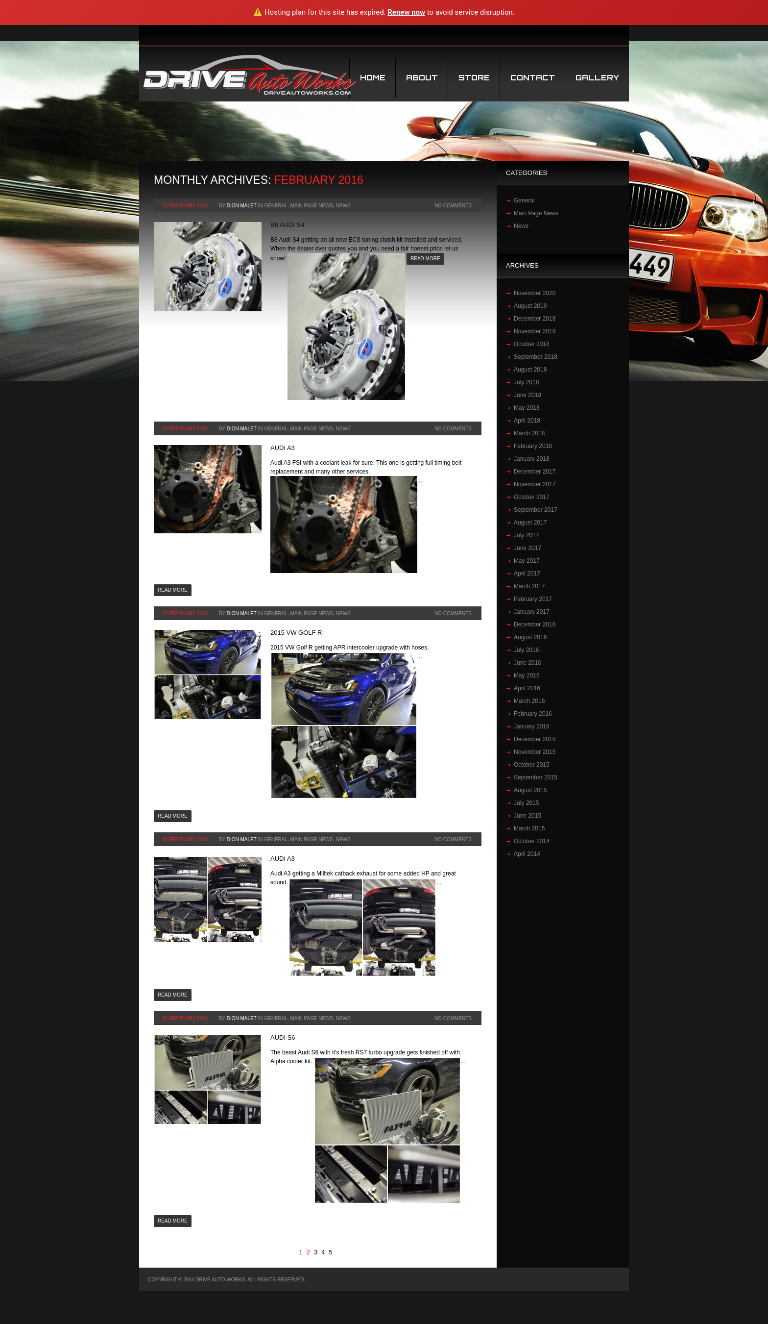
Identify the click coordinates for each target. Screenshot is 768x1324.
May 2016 (527, 675)
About (422, 77)
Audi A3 (282, 447)
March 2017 (529, 586)
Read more (425, 258)
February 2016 (533, 713)
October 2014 (532, 841)
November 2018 (534, 331)
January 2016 (532, 726)
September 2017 (535, 509)
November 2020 (534, 293)
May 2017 (527, 560)
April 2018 (527, 420)
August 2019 (530, 305)
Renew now (406, 12)
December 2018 (534, 318)
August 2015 (530, 790)
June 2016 (527, 662)
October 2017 (532, 497)
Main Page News (312, 205)
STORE (474, 77)
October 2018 (532, 344)
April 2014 (527, 853)
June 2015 (527, 815)
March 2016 (529, 701)
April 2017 (527, 573)
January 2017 (532, 611)
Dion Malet (242, 205)
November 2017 (534, 484)
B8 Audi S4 (287, 224)
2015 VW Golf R (296, 632)
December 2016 (534, 624)
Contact (532, 77)
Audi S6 (282, 1037)
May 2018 (527, 407)
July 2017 (526, 535)
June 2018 (527, 395)
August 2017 (530, 522)
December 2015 (534, 739)
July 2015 (526, 802)
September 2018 (535, 356)
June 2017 (527, 548)
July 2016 (526, 650)
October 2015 (532, 764)
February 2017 (533, 599)
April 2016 (527, 688)
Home (372, 77)
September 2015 (535, 777)
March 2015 (529, 828)
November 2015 (534, 752)
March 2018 (529, 433)
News (343, 205)
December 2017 (534, 471)
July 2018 (526, 382)
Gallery (597, 77)
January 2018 (532, 458)
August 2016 (530, 637)
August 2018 (530, 369)
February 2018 (533, 446)
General (276, 205)
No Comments (453, 205)
